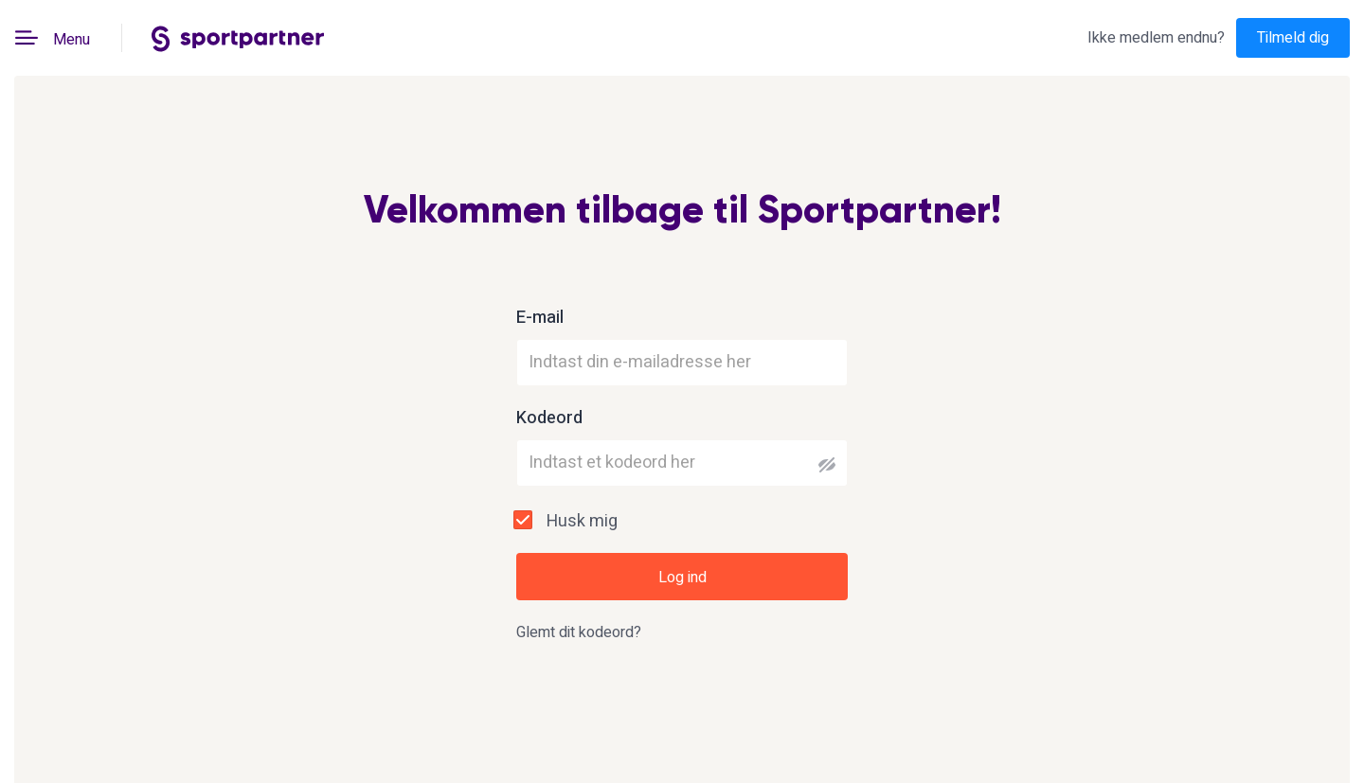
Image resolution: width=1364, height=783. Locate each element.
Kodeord (549, 418)
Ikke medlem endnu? (1156, 38)
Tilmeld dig (1293, 38)
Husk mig (582, 521)
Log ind (682, 577)
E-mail (540, 318)
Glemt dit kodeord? (578, 632)
